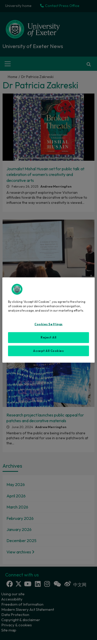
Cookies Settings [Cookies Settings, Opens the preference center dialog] (48, 324)
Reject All (48, 337)
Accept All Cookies (48, 350)
